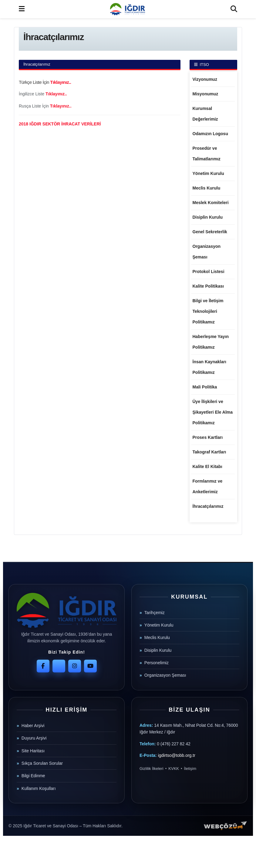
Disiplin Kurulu (208, 217)
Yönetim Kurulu (208, 173)
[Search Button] (234, 9)
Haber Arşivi (33, 725)
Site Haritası (33, 750)
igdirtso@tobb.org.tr (176, 755)
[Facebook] (43, 666)
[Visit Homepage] (127, 9)
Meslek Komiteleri (211, 202)
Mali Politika (205, 386)
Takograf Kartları (209, 451)
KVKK (173, 768)
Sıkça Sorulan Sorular (42, 763)
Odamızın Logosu (210, 133)
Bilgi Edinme (33, 775)
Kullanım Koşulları (39, 788)
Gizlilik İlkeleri (151, 768)
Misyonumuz (205, 93)
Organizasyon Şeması (207, 251)
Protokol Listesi (208, 271)
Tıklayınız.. (60, 82)
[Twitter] (58, 666)
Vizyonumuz (205, 79)
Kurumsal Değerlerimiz (205, 113)
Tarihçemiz (154, 612)
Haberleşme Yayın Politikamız (211, 342)
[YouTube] (90, 666)
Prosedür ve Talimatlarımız (207, 153)
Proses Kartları (208, 437)
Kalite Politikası (208, 286)
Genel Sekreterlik (210, 231)
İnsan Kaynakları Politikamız (209, 367)
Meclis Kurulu (207, 188)
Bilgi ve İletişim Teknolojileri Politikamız (208, 311)
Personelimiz (156, 662)
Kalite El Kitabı (207, 466)
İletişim (190, 768)
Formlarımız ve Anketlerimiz (208, 486)
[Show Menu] (22, 9)
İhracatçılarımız (208, 506)
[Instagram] (74, 666)
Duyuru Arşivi (34, 738)
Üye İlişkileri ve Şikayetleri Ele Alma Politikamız (213, 412)
